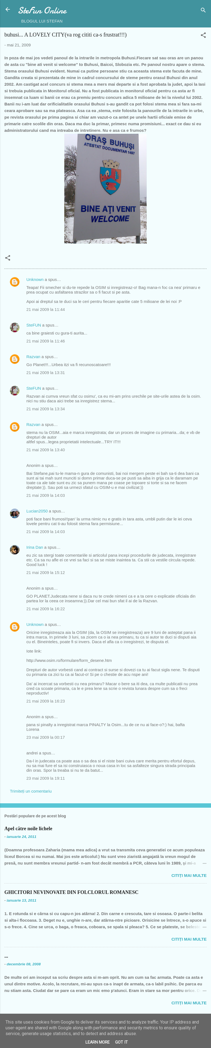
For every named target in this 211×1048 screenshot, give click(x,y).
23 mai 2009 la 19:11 (45, 778)
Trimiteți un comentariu (31, 791)
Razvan (33, 356)
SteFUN (33, 325)
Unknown (35, 279)
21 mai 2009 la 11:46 (45, 341)
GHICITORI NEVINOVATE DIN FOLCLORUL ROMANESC (71, 892)
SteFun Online (42, 10)
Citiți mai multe (189, 875)
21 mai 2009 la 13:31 (45, 372)
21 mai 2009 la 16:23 (45, 701)
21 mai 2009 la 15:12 (45, 572)
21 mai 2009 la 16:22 (45, 608)
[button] (203, 36)
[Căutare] (203, 11)
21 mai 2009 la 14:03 (45, 495)
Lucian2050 (37, 511)
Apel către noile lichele (28, 828)
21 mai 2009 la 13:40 (45, 449)
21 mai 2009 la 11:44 (45, 309)
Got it (121, 1042)
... (6, 956)
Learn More (97, 1042)
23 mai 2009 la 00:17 (45, 737)
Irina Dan (34, 547)
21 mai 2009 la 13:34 (45, 408)
